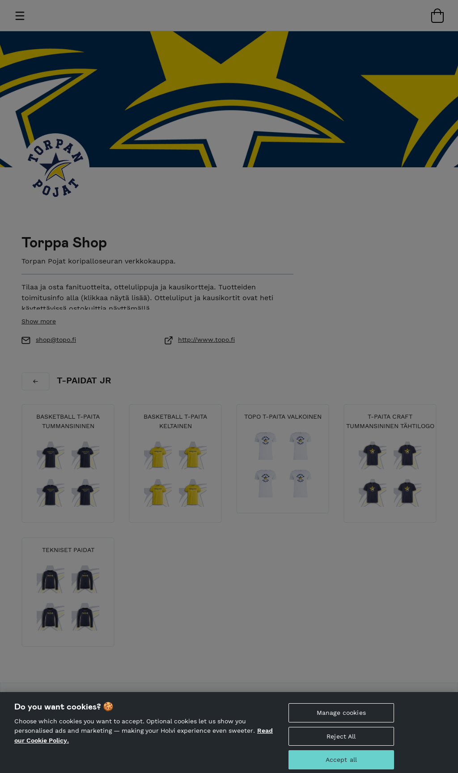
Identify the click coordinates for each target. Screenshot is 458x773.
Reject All (341, 740)
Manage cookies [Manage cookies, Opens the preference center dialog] (341, 717)
